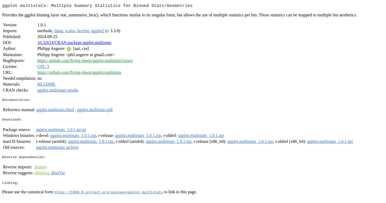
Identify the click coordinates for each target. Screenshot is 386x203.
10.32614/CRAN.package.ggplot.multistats (74, 43)
